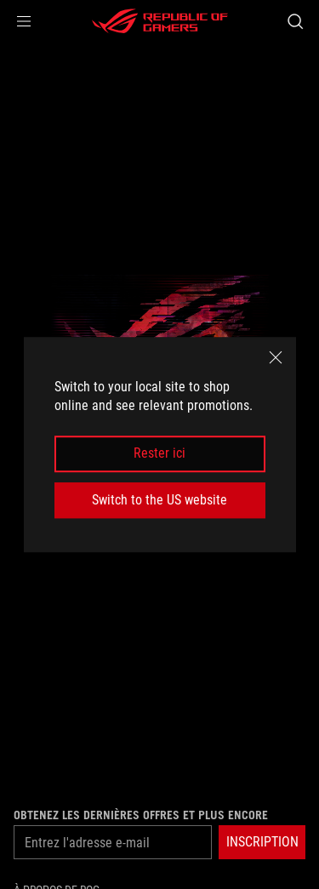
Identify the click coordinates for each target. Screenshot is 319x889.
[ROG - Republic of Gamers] (160, 21)
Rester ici (159, 454)
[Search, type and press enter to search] (294, 21)
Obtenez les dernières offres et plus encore (141, 815)
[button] (24, 21)
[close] (275, 357)
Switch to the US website (159, 500)
